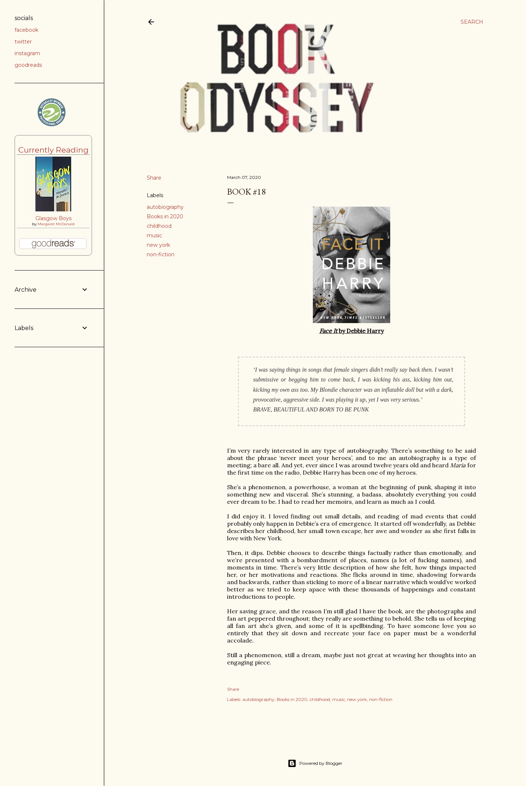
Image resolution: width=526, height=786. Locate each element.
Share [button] (154, 178)
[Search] (472, 22)
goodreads (28, 65)
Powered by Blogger (315, 763)
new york (158, 245)
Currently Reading (53, 149)
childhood (159, 226)
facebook (26, 30)
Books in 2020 (165, 216)
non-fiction (160, 254)
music (154, 235)
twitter (23, 41)
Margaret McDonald (56, 224)
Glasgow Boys (53, 218)
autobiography (165, 207)
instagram (27, 53)
